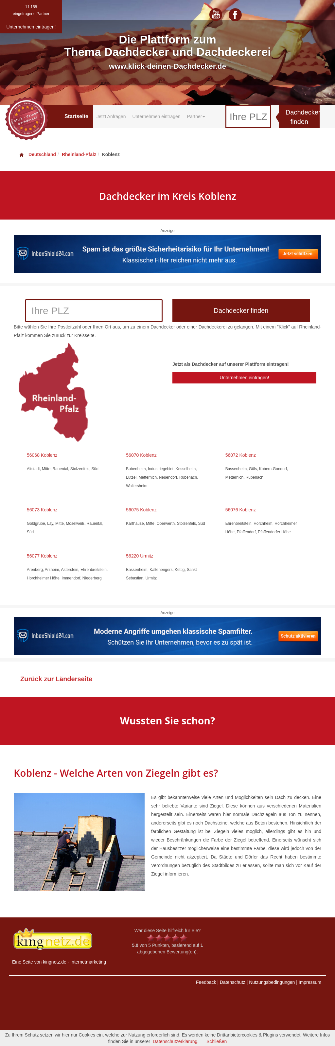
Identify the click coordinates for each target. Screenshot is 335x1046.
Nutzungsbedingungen (272, 982)
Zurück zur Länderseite (56, 679)
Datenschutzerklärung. (176, 1041)
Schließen (216, 1041)
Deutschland (37, 154)
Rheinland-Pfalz (79, 154)
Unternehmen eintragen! (244, 377)
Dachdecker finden (303, 117)
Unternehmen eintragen (156, 116)
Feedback (206, 982)
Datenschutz (232, 982)
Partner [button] (196, 116)
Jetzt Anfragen (111, 116)
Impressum (310, 982)
